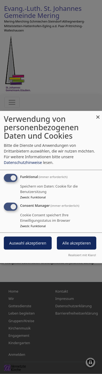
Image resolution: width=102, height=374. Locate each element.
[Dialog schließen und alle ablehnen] (98, 114)
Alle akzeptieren (76, 243)
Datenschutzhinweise (23, 162)
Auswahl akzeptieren (27, 243)
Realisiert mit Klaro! (82, 255)
